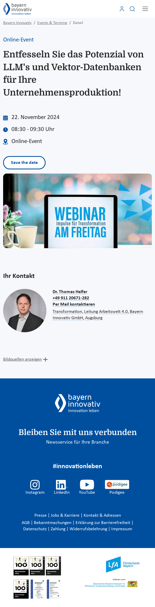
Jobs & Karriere (65, 515)
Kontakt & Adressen (102, 515)
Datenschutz (35, 529)
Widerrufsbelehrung (89, 529)
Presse (41, 515)
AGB (26, 522)
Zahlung (58, 529)
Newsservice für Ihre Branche (77, 442)
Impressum (121, 529)
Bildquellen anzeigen (22, 359)
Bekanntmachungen (53, 522)
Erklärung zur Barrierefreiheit (103, 522)
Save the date (24, 162)
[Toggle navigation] (145, 8)
